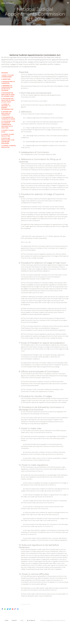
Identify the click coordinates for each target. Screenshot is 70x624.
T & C (21, 620)
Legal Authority (7, 3)
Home (6, 620)
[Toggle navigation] (68, 3)
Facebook (31, 620)
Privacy (14, 620)
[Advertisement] (35, 38)
